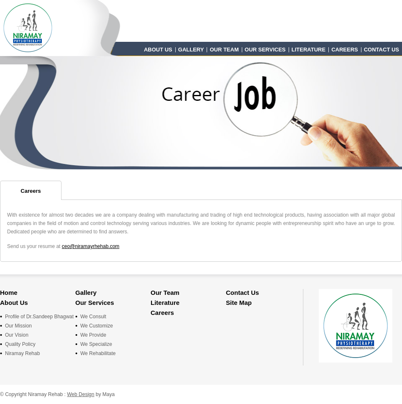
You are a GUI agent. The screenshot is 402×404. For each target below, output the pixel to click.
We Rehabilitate (98, 353)
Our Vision (16, 335)
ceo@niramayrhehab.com (91, 246)
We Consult (93, 317)
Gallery (191, 49)
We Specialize (96, 344)
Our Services (265, 49)
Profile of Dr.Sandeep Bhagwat (39, 317)
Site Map (239, 302)
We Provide (93, 335)
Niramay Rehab (22, 353)
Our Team (224, 49)
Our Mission (18, 326)
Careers (344, 49)
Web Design (80, 394)
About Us (158, 49)
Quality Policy (20, 344)
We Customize (96, 326)
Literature (308, 49)
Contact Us (381, 49)
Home (9, 292)
